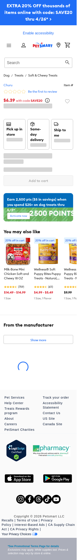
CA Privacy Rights (24, 529)
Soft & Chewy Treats (42, 75)
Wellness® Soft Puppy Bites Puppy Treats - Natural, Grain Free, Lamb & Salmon (48, 274)
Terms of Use (27, 520)
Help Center (14, 403)
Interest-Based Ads (30, 525)
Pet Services (14, 397)
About (9, 418)
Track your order (56, 397)
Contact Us (51, 413)
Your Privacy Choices (20, 534)
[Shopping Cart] (67, 45)
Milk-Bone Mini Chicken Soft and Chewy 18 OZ (16, 273)
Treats (18, 75)
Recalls (8, 520)
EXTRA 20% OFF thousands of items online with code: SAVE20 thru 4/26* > (38, 12)
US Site (49, 418)
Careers (10, 424)
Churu (8, 85)
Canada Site (52, 424)
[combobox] (38, 62)
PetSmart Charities (19, 429)
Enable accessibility (38, 33)
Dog (7, 75)
